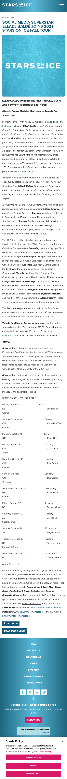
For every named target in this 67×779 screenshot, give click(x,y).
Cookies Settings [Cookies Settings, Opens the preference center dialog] (33, 761)
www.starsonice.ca (23, 171)
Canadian (7, 248)
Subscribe (33, 719)
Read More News (14, 631)
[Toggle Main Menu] (62, 5)
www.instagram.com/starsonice (29, 611)
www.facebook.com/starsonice (45, 607)
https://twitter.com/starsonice (17, 615)
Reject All (33, 769)
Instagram (7, 126)
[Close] (62, 745)
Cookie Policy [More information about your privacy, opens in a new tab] (45, 755)
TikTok (56, 121)
